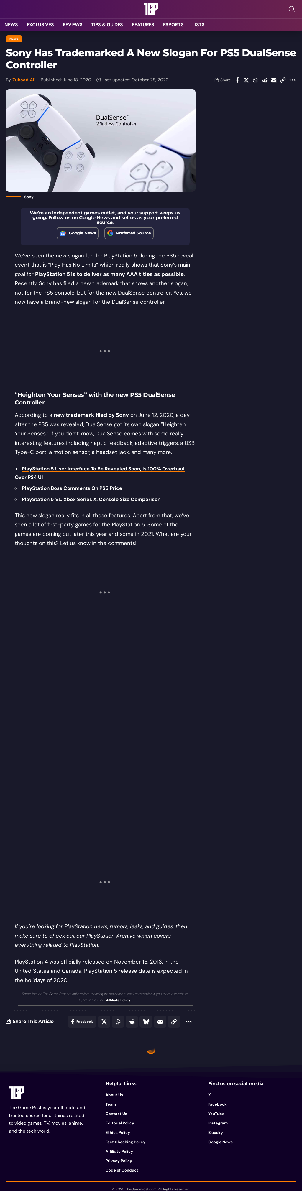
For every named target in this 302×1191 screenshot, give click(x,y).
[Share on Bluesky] (145, 1022)
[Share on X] (246, 80)
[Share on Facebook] (237, 80)
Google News (82, 233)
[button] (11, 9)
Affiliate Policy (118, 1000)
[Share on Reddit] (264, 80)
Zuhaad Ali (23, 80)
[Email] (274, 80)
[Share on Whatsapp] (255, 80)
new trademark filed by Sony (91, 415)
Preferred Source (133, 233)
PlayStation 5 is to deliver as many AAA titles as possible (109, 274)
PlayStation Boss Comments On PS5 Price (72, 488)
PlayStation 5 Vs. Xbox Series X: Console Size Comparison (91, 499)
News (14, 39)
